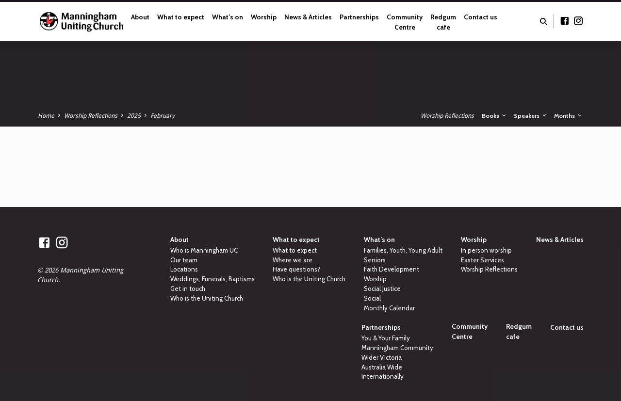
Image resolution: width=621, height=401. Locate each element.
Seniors (375, 260)
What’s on (227, 17)
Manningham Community (397, 348)
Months (568, 115)
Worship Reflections (90, 115)
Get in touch (187, 288)
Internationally (382, 376)
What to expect (180, 17)
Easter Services (482, 260)
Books (494, 115)
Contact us (480, 17)
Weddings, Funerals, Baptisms (212, 279)
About (140, 17)
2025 (134, 115)
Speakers (531, 115)
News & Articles (308, 17)
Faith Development (391, 269)
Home (46, 115)
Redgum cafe (443, 22)
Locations (184, 269)
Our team (183, 260)
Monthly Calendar (389, 308)
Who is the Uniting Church (206, 298)
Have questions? (296, 269)
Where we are (292, 260)
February (162, 115)
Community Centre (405, 22)
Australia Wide (381, 367)
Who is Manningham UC (204, 250)
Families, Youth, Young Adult (403, 250)
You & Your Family (385, 338)
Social (372, 298)
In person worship (486, 250)
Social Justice (382, 288)
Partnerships (359, 17)
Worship (264, 17)
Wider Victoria (381, 357)
